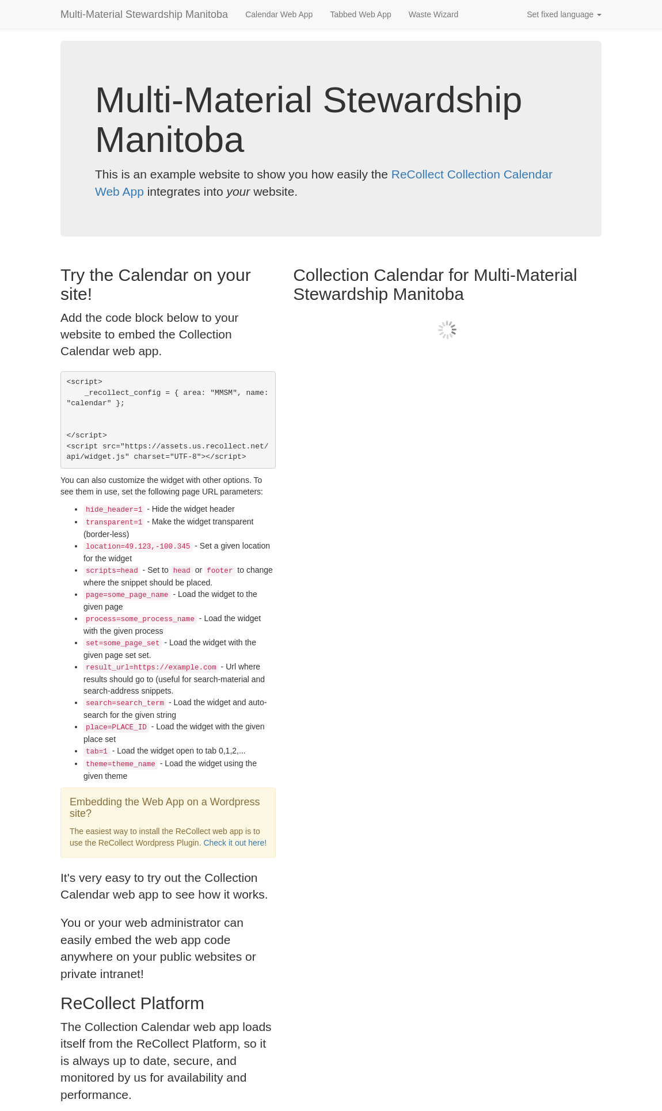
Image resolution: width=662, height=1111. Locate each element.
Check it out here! (235, 842)
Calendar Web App (279, 14)
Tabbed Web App (360, 14)
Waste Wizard (434, 14)
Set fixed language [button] (564, 14)
